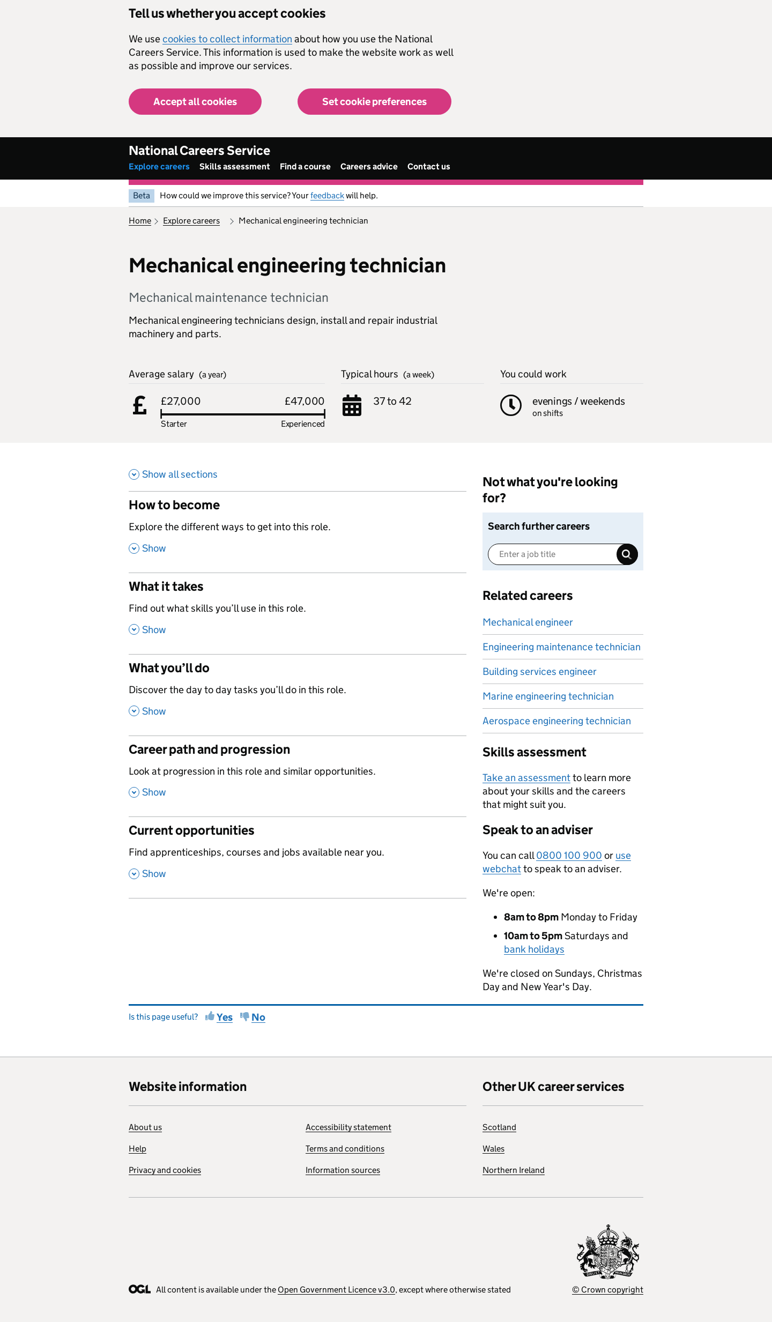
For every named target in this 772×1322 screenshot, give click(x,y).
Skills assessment (234, 166)
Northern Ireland (513, 1170)
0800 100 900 (569, 855)
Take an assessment (526, 777)
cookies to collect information (227, 39)
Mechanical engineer (527, 622)
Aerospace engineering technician (556, 721)
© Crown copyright (607, 1289)
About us (145, 1127)
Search (627, 554)
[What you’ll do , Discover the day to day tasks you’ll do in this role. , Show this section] (297, 695)
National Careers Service (199, 150)
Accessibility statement (348, 1127)
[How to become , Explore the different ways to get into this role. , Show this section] (297, 532)
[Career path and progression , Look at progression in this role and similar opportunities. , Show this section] (297, 776)
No (258, 1017)
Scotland (499, 1127)
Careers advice (369, 166)
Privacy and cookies (165, 1170)
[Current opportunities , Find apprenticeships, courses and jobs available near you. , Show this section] (297, 857)
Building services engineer (539, 671)
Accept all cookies (195, 101)
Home (140, 221)
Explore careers (159, 166)
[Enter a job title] (563, 554)
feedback (327, 195)
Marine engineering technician (548, 696)
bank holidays (534, 949)
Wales (493, 1148)
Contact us (428, 166)
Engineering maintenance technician (561, 647)
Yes (225, 1017)
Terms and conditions (345, 1148)
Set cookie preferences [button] (374, 101)
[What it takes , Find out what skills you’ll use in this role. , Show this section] (297, 613)
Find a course (305, 166)
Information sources (343, 1170)
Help (137, 1148)
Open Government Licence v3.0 (336, 1289)
